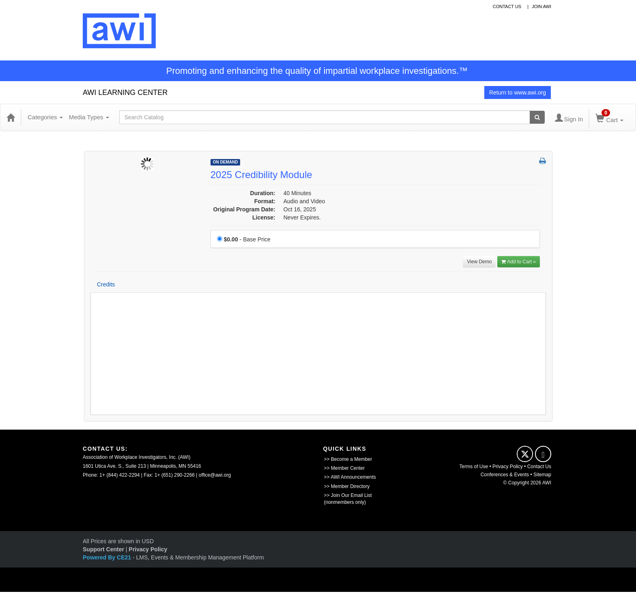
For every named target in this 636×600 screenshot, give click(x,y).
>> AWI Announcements (350, 477)
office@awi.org (215, 475)
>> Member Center (344, 468)
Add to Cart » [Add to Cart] (518, 262)
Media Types (89, 117)
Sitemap (542, 474)
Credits (106, 284)
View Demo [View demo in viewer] (479, 262)
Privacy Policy (507, 466)
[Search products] (537, 117)
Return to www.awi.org (517, 92)
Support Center (103, 549)
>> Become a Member (348, 459)
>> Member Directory (347, 486)
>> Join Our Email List (348, 495)
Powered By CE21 (108, 557)
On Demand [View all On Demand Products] (225, 162)
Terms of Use (474, 466)
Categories (45, 117)
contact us (507, 6)
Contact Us (539, 466)
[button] (542, 161)
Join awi (541, 6)
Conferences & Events (505, 474)
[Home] (10, 117)
